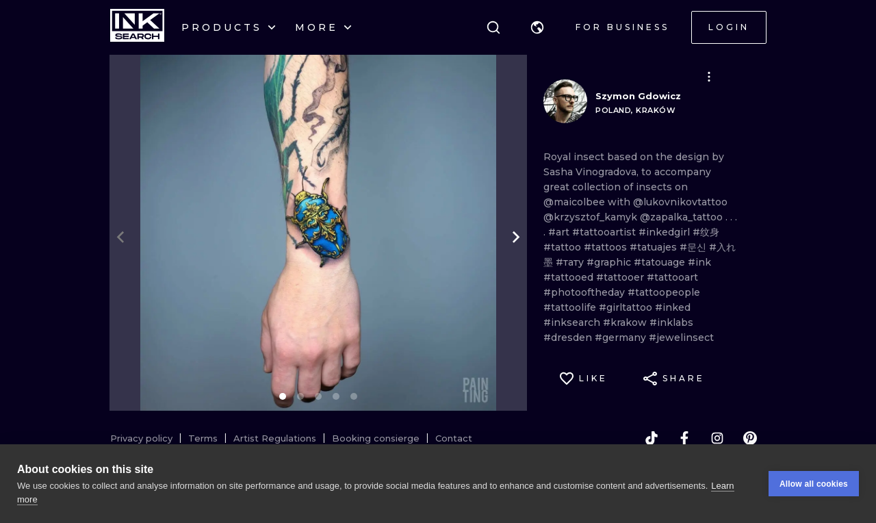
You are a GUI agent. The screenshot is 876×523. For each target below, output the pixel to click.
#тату (571, 262)
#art (560, 232)
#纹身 (706, 232)
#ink (699, 262)
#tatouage (661, 262)
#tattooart (672, 277)
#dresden (569, 337)
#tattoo (563, 247)
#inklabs (671, 322)
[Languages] (537, 27)
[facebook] (684, 438)
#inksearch (573, 322)
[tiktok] (651, 438)
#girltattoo (627, 307)
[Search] (493, 27)
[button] (537, 27)
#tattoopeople (664, 292)
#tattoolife (571, 307)
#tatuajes (655, 247)
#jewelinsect (681, 337)
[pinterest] (750, 438)
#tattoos (607, 247)
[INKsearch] (137, 27)
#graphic (610, 262)
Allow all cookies (814, 484)
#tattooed (569, 277)
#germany (622, 337)
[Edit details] (709, 76)
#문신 (694, 247)
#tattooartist (605, 232)
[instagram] (717, 438)
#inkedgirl (666, 232)
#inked (673, 307)
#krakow (626, 322)
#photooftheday (585, 292)
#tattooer (621, 277)
